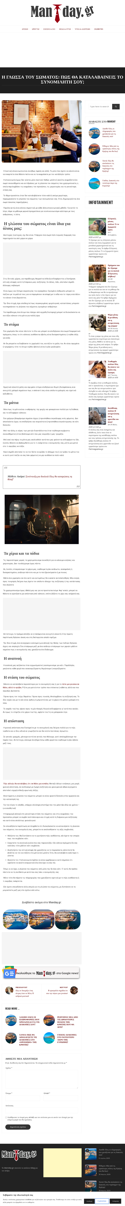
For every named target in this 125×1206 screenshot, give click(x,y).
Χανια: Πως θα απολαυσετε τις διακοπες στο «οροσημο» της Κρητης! (28, 1041)
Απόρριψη (101, 1201)
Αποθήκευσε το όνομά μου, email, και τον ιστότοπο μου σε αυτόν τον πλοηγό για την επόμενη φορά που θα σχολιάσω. (40, 1121)
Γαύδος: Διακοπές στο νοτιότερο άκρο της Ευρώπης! (110, 183)
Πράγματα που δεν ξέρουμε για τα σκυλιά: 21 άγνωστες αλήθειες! (114, 271)
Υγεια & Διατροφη (82, 29)
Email (47, 1095)
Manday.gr (9, 1170)
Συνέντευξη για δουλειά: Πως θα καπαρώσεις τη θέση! (40, 477)
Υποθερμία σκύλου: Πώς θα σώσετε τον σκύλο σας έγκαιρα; (113, 367)
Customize (86, 1201)
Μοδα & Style (65, 29)
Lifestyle (35, 29)
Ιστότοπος (9, 1108)
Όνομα (9, 1095)
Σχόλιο (9, 1070)
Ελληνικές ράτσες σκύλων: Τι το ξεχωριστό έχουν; (113, 224)
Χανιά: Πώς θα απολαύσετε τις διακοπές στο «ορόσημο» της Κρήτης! (66, 916)
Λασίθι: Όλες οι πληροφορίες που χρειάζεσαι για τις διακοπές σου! (15, 917)
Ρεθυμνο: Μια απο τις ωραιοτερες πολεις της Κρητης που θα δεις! (66, 1023)
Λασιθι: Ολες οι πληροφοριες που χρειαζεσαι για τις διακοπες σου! (29, 1021)
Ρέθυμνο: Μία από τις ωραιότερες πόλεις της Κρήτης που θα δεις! (41, 917)
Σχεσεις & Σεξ (49, 29)
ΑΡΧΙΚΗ (25, 29)
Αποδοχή (116, 1201)
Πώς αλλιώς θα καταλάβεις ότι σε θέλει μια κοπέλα (25, 784)
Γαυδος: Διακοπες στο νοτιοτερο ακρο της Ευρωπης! (67, 1040)
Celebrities (98, 29)
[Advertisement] (62, 50)
